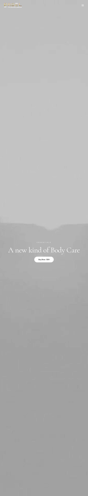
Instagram (16, 463)
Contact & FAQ (17, 460)
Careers (15, 443)
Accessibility (16, 448)
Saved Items (16, 421)
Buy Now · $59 (44, 53)
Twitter (14, 465)
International (17, 446)
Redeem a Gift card (19, 426)
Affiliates (15, 468)
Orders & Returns (18, 423)
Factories (15, 440)
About (14, 438)
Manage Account (18, 418)
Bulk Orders (16, 471)
